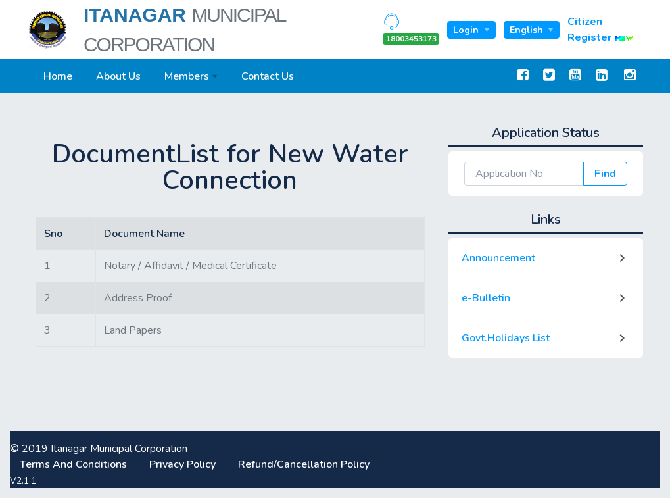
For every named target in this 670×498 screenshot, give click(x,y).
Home (57, 76)
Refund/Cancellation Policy (304, 464)
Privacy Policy (183, 464)
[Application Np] (524, 174)
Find (605, 173)
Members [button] (186, 76)
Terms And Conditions (75, 464)
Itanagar (184, 29)
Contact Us (267, 76)
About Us (118, 76)
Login (467, 30)
